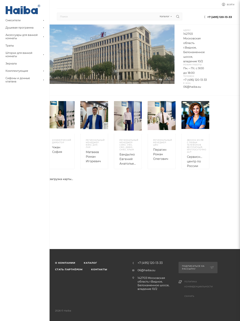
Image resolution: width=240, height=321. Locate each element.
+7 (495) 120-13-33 (219, 17)
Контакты (99, 269)
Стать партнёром (69, 269)
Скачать (189, 296)
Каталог (90, 262)
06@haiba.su (146, 270)
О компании (65, 262)
